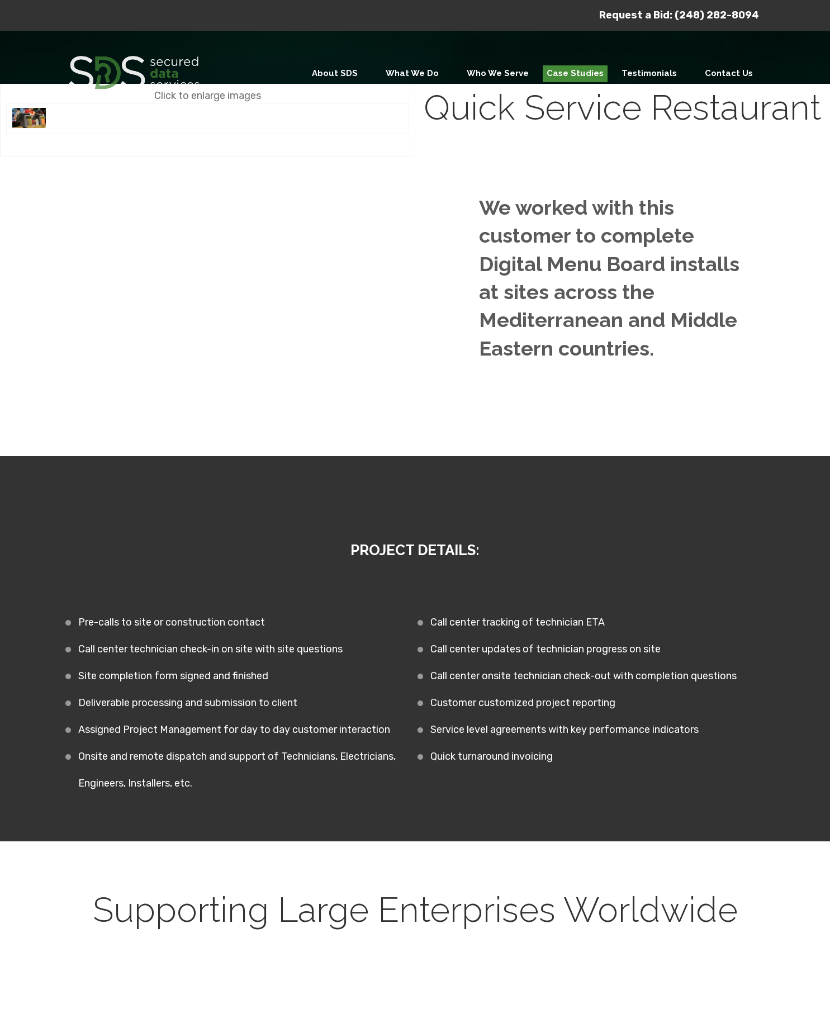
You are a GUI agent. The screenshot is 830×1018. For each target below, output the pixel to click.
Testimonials (649, 73)
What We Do (412, 73)
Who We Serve (498, 73)
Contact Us (729, 73)
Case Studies (575, 73)
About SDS (335, 73)
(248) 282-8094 (717, 15)
